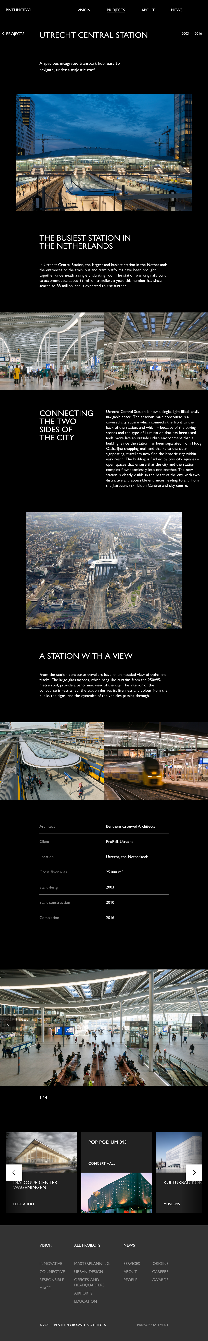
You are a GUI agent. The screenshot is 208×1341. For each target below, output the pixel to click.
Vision (84, 10)
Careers (160, 1271)
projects (87, 1245)
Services (132, 1263)
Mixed (45, 1287)
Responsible (51, 1279)
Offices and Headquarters (89, 1282)
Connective (52, 1271)
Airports (83, 1293)
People (130, 1279)
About (148, 10)
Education (85, 1301)
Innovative (50, 1263)
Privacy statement (153, 1324)
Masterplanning (92, 1263)
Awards (160, 1279)
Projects (116, 10)
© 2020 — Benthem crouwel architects (72, 1324)
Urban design (88, 1271)
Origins (161, 1263)
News (177, 10)
